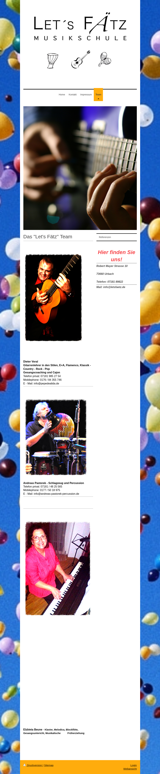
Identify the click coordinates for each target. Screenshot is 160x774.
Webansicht (130, 768)
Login (133, 765)
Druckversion (33, 765)
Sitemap (48, 765)
